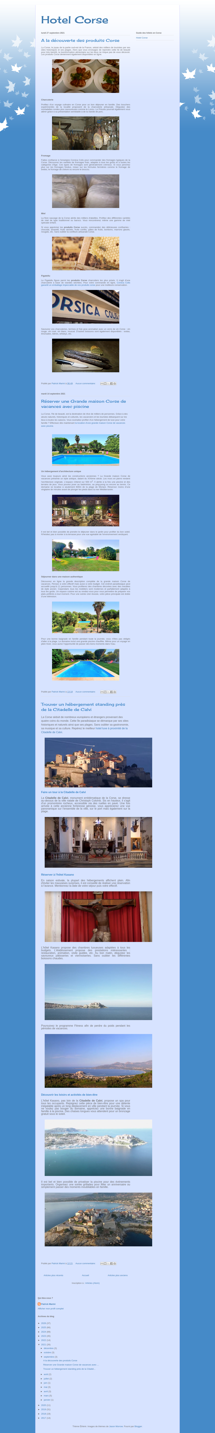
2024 (44, 1332)
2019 (44, 1409)
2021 (44, 1344)
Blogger (138, 1426)
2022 (44, 1340)
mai (46, 1387)
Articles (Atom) (92, 1283)
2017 (44, 1418)
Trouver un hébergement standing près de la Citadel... (69, 1369)
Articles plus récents (53, 1275)
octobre (48, 1352)
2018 (44, 1414)
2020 (44, 1405)
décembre (49, 1348)
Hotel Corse (74, 19)
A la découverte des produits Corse (80, 40)
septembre (49, 1357)
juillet (46, 1378)
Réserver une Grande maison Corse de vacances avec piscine (83, 404)
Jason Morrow (116, 1426)
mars (46, 1395)
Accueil (85, 1275)
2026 (44, 1323)
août (46, 1374)
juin (46, 1383)
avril (46, 1391)
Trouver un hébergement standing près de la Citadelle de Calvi (83, 707)
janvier (47, 1400)
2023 (44, 1336)
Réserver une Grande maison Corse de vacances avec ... (71, 1364)
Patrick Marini (48, 1304)
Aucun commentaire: (86, 383)
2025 (44, 1327)
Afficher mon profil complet (51, 1308)
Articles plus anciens (118, 1275)
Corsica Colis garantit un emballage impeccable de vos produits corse (85, 283)
